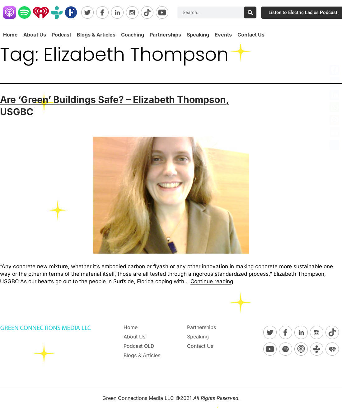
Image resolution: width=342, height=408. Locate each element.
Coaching (132, 35)
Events (223, 35)
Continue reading (211, 281)
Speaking (198, 35)
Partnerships (165, 35)
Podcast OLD (139, 346)
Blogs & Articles (96, 35)
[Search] (250, 12)
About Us (34, 35)
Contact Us (251, 35)
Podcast (61, 35)
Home (10, 35)
